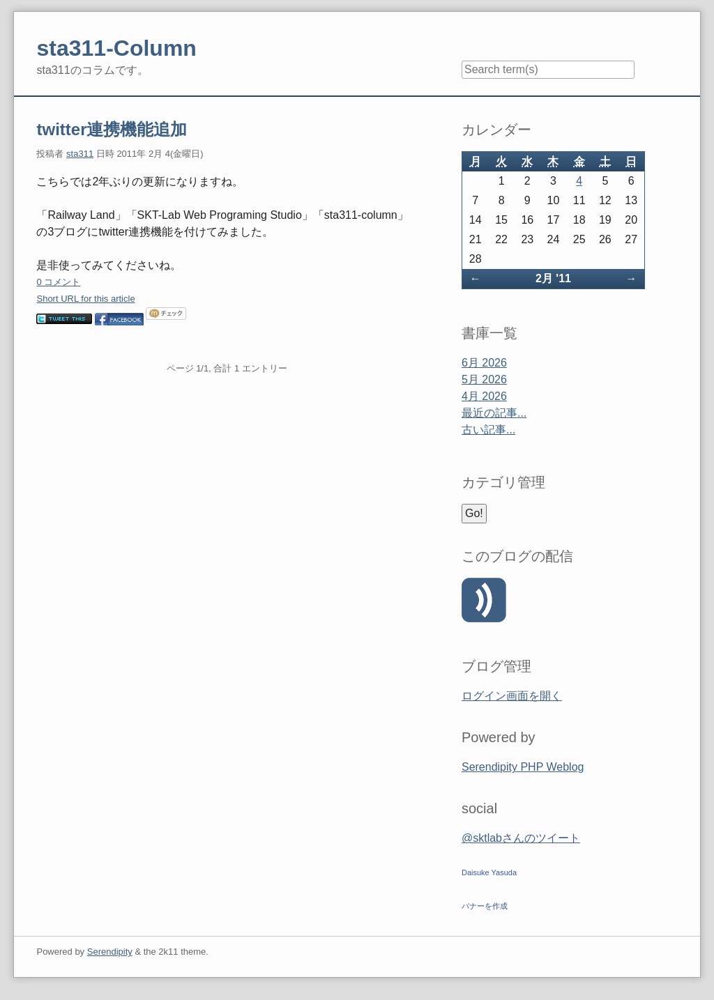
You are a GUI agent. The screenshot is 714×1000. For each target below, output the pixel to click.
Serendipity (109, 951)
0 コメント (58, 282)
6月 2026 (484, 363)
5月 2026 (484, 379)
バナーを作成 (485, 906)
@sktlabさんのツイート (521, 838)
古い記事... (488, 430)
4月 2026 (484, 396)
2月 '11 (553, 278)
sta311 (79, 153)
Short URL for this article (85, 298)
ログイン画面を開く (512, 696)
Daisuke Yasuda (489, 872)
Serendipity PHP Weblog (523, 767)
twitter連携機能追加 (111, 129)
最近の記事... (494, 413)
